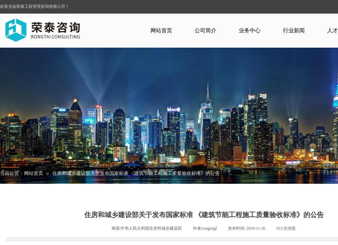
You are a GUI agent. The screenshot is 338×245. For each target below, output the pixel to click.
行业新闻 (294, 30)
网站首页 (161, 30)
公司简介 (205, 30)
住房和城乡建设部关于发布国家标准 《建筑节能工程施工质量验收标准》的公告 (136, 173)
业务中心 (250, 30)
